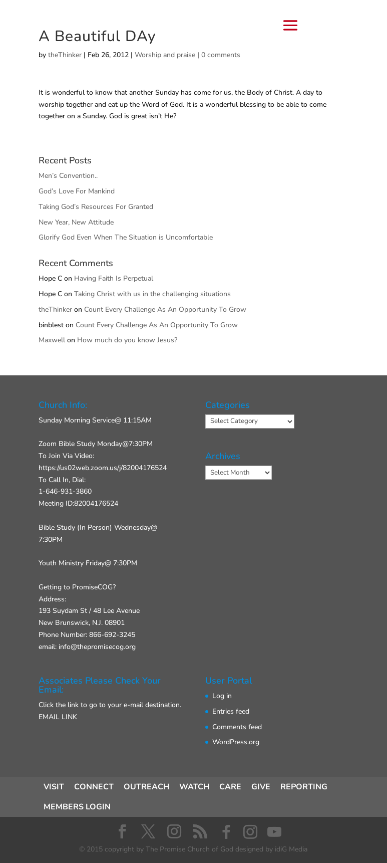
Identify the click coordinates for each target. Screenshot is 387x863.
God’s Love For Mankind (77, 191)
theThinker (55, 309)
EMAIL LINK (58, 717)
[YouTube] (274, 832)
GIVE (260, 786)
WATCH (194, 786)
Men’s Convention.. (68, 175)
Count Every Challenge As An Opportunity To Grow (165, 309)
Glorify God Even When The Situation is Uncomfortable (126, 237)
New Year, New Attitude (76, 222)
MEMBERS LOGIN (77, 806)
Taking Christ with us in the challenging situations (152, 294)
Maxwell (52, 340)
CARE (230, 786)
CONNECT (94, 786)
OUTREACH (146, 786)
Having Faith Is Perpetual (113, 278)
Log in (222, 696)
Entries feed (230, 711)
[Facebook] (226, 832)
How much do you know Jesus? (127, 340)
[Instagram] (250, 832)
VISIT (54, 786)
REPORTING (303, 786)
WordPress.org (235, 742)
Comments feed (237, 727)
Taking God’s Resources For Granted (96, 206)
